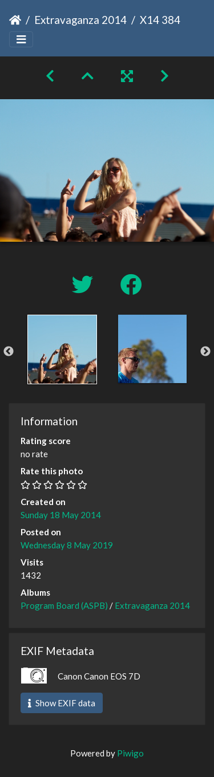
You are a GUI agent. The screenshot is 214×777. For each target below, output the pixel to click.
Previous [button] (8, 351)
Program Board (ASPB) (64, 605)
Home (15, 20)
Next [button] (205, 351)
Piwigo (130, 753)
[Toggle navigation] (21, 39)
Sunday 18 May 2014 (61, 515)
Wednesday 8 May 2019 (67, 545)
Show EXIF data (61, 703)
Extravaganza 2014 (80, 19)
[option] (62, 349)
